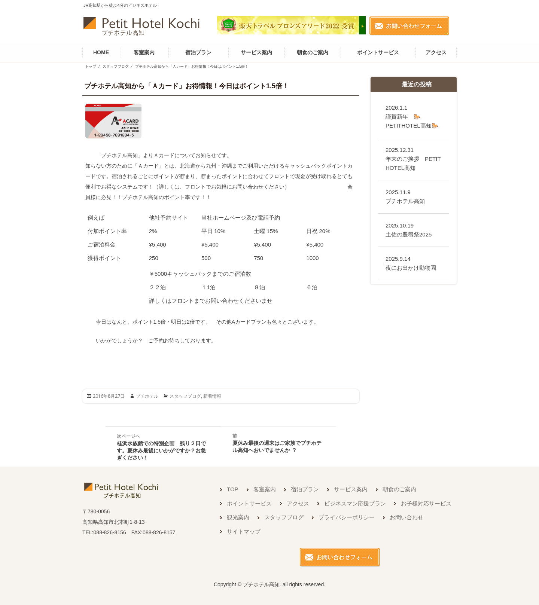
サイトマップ (244, 531)
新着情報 (212, 396)
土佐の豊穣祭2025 (411, 230)
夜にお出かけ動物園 (411, 263)
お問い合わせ (406, 517)
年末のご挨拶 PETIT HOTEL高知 (413, 159)
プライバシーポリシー (347, 517)
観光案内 (238, 517)
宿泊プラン (198, 52)
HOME (101, 52)
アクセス (436, 52)
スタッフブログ (116, 66)
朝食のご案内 (312, 52)
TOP (232, 489)
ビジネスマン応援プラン (355, 503)
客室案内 (144, 52)
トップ (90, 66)
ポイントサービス (378, 52)
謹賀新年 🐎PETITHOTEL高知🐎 (412, 116)
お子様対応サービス (426, 503)
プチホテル (147, 396)
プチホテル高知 (405, 196)
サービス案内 (256, 52)
